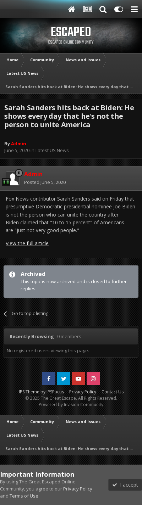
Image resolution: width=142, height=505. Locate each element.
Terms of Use (24, 496)
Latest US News (52, 150)
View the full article (27, 243)
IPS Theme (29, 392)
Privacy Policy (82, 392)
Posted (45, 182)
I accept (125, 484)
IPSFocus (55, 392)
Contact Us (113, 392)
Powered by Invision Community (71, 405)
